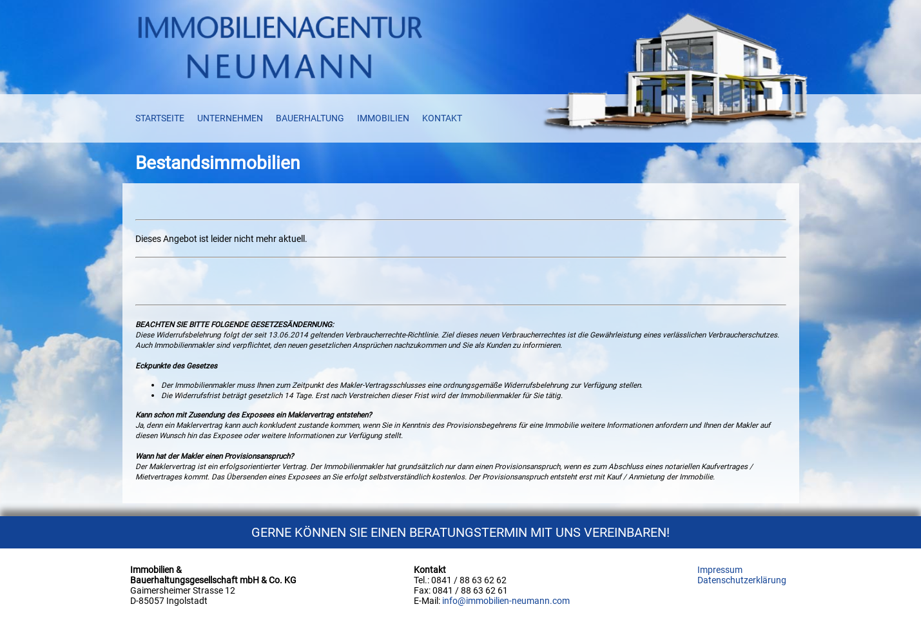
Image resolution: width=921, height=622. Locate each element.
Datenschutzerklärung (741, 580)
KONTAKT (442, 118)
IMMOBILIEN (383, 118)
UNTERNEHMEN (230, 118)
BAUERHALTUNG (310, 118)
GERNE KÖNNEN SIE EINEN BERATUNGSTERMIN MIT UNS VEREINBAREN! (460, 532)
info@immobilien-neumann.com (506, 601)
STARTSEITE (159, 118)
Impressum (719, 570)
